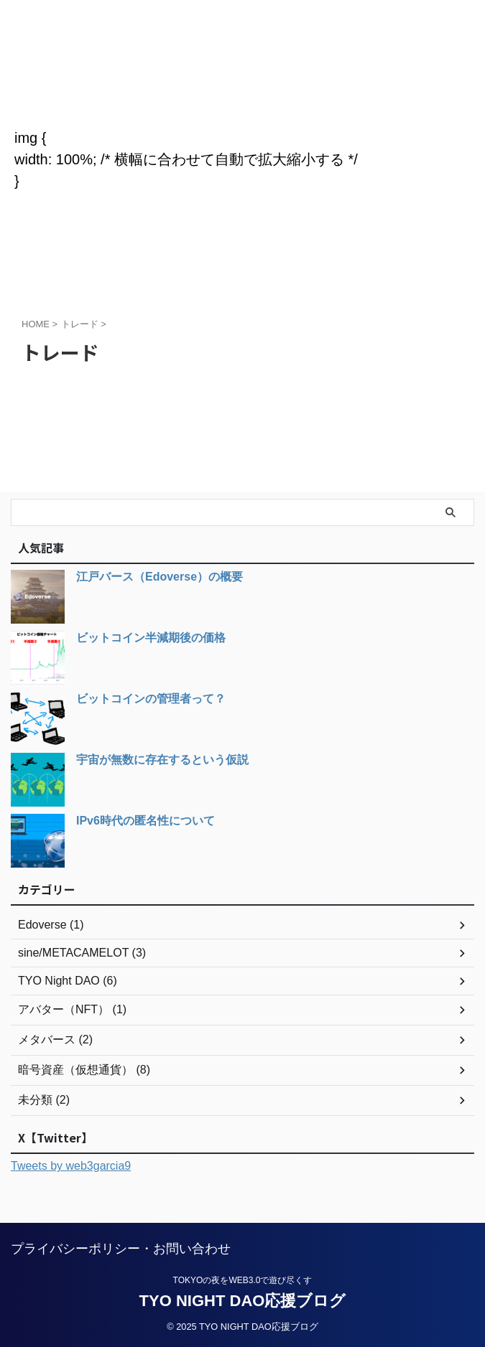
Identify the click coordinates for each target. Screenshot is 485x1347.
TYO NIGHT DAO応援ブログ (242, 85)
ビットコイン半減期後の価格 (151, 638)
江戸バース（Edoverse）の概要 (159, 577)
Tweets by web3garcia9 (71, 1166)
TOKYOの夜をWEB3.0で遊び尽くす (243, 1280)
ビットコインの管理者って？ (151, 699)
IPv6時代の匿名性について (145, 821)
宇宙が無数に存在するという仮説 (162, 760)
